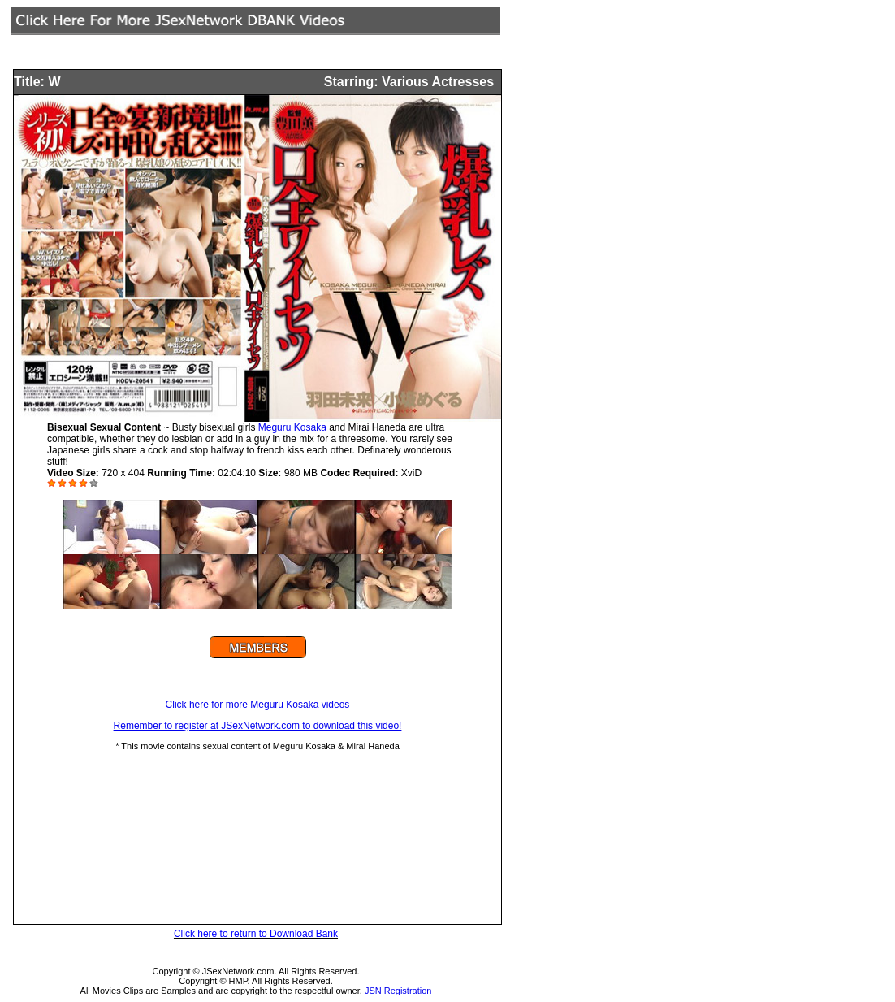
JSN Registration (398, 990)
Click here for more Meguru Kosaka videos (258, 704)
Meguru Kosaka (292, 427)
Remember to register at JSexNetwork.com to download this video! (258, 725)
